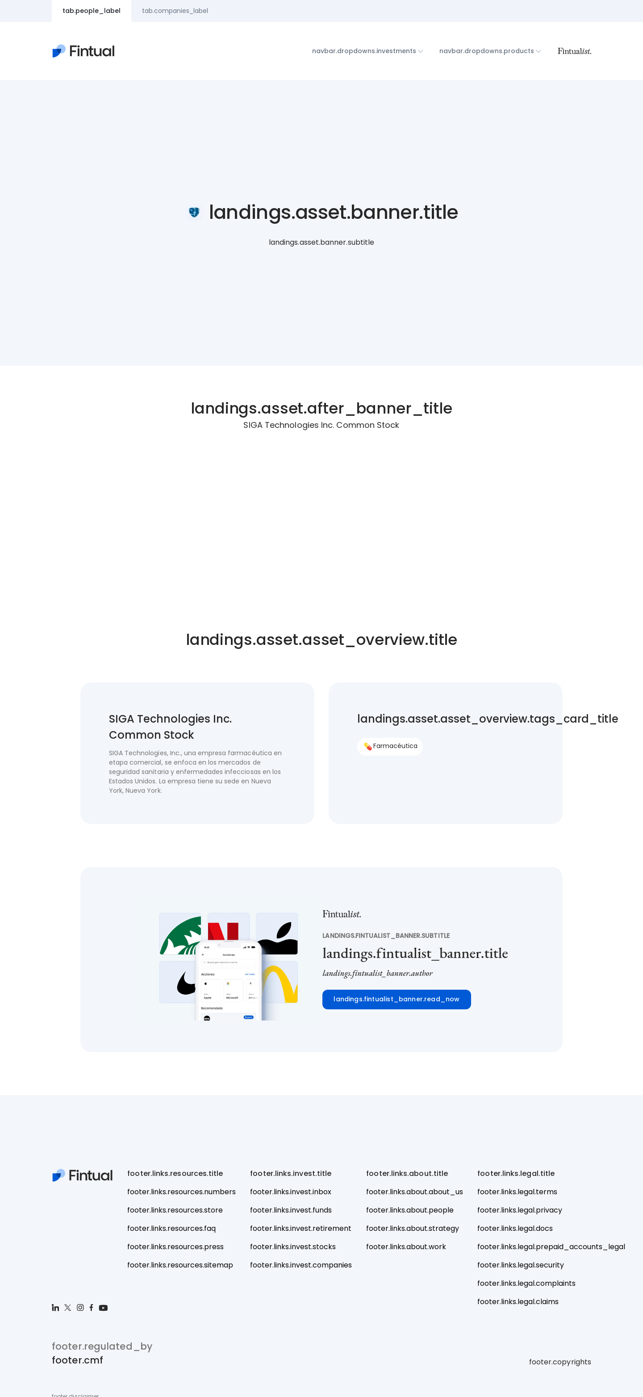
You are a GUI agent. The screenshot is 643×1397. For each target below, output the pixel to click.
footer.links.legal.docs (515, 1228)
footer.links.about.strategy (412, 1228)
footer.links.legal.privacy (519, 1210)
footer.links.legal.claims (518, 1302)
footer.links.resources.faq (171, 1228)
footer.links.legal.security (520, 1265)
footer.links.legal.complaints (526, 1283)
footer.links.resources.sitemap (180, 1265)
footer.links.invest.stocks (293, 1247)
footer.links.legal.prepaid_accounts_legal (551, 1247)
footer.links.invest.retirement (300, 1228)
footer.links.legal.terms (517, 1192)
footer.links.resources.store (175, 1210)
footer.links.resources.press (175, 1247)
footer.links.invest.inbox (290, 1192)
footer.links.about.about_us (414, 1192)
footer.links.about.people (410, 1210)
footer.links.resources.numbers (181, 1192)
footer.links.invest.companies (301, 1265)
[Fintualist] (574, 50)
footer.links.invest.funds (291, 1210)
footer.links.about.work (406, 1247)
